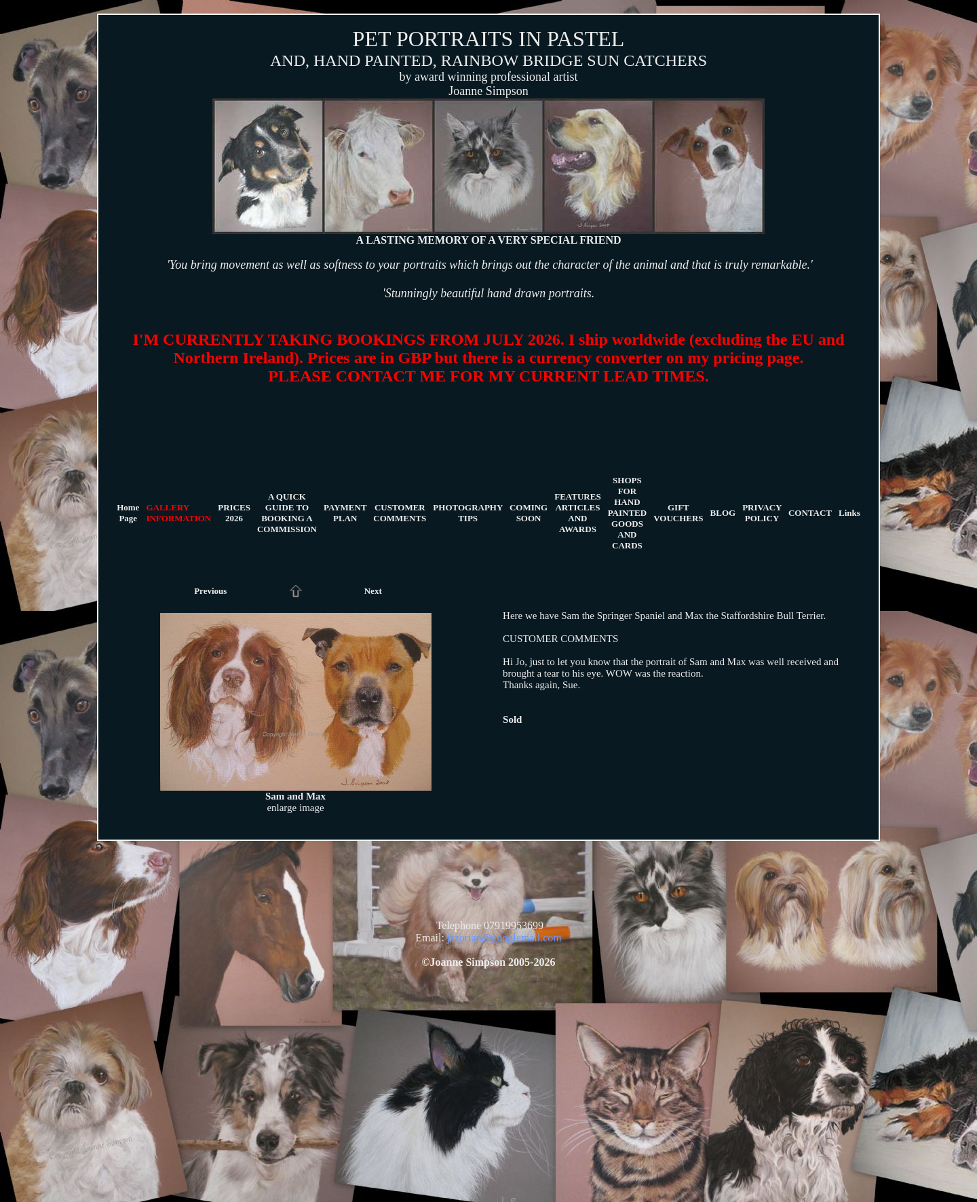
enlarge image (295, 807)
